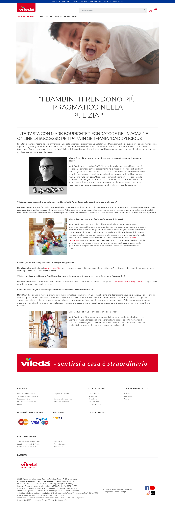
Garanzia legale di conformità (28, 442)
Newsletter (93, 396)
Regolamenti (59, 442)
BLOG (74, 16)
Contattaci (93, 399)
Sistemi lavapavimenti (26, 394)
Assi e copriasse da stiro (26, 402)
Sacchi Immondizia (61, 402)
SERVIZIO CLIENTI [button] (97, 389)
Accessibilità (59, 447)
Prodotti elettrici (23, 399)
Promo (67, 16)
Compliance (108, 492)
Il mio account (94, 394)
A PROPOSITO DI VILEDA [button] (136, 389)
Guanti (56, 396)
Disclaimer (128, 489)
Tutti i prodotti (28, 16)
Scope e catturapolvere (63, 399)
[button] (150, 10)
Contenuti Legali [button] (26, 437)
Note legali (107, 489)
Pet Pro (49, 16)
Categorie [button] (22, 389)
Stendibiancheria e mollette (28, 396)
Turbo (41, 16)
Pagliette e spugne (61, 394)
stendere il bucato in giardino (128, 281)
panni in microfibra (52, 268)
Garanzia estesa (60, 444)
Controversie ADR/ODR (26, 447)
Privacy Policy (117, 489)
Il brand (127, 394)
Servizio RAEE (94, 402)
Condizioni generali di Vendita (29, 444)
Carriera (127, 399)
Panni (19, 404)
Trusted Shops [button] (96, 413)
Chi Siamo (128, 396)
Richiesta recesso (95, 404)
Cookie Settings (120, 492)
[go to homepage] (26, 7)
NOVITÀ (58, 16)
